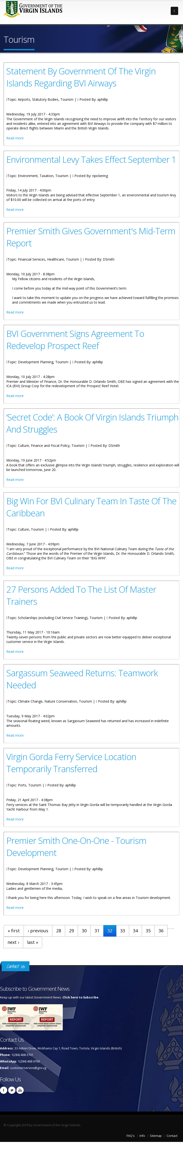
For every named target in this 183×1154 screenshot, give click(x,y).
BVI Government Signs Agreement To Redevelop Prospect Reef (75, 340)
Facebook (3, 1090)
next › (13, 942)
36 (161, 930)
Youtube (20, 1090)
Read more (15, 138)
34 (135, 930)
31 (97, 930)
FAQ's (131, 1136)
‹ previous (38, 930)
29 (71, 930)
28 (58, 930)
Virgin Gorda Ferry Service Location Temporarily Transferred (71, 763)
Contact (172, 1136)
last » (32, 942)
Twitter (11, 1090)
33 (122, 930)
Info (142, 1136)
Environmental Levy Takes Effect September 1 (91, 159)
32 (109, 930)
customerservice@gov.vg (28, 1068)
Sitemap (156, 1136)
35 (148, 930)
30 (84, 930)
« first (14, 930)
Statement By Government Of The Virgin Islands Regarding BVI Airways (81, 77)
